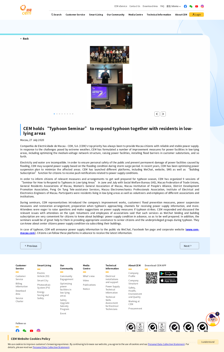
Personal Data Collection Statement (166, 344)
